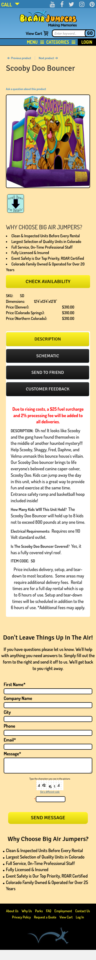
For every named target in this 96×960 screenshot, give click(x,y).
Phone (9, 726)
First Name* (14, 684)
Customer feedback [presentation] (48, 389)
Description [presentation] (48, 339)
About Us (12, 911)
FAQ (48, 911)
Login (86, 42)
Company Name (18, 698)
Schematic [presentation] (47, 356)
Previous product (19, 58)
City (7, 712)
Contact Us (82, 911)
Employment (63, 911)
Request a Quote (45, 917)
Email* (10, 740)
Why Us (26, 911)
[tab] (47, 339)
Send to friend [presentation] (47, 372)
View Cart (34, 33)
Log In (80, 917)
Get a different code (49, 791)
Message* (12, 753)
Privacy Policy (21, 917)
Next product (48, 58)
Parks (39, 911)
